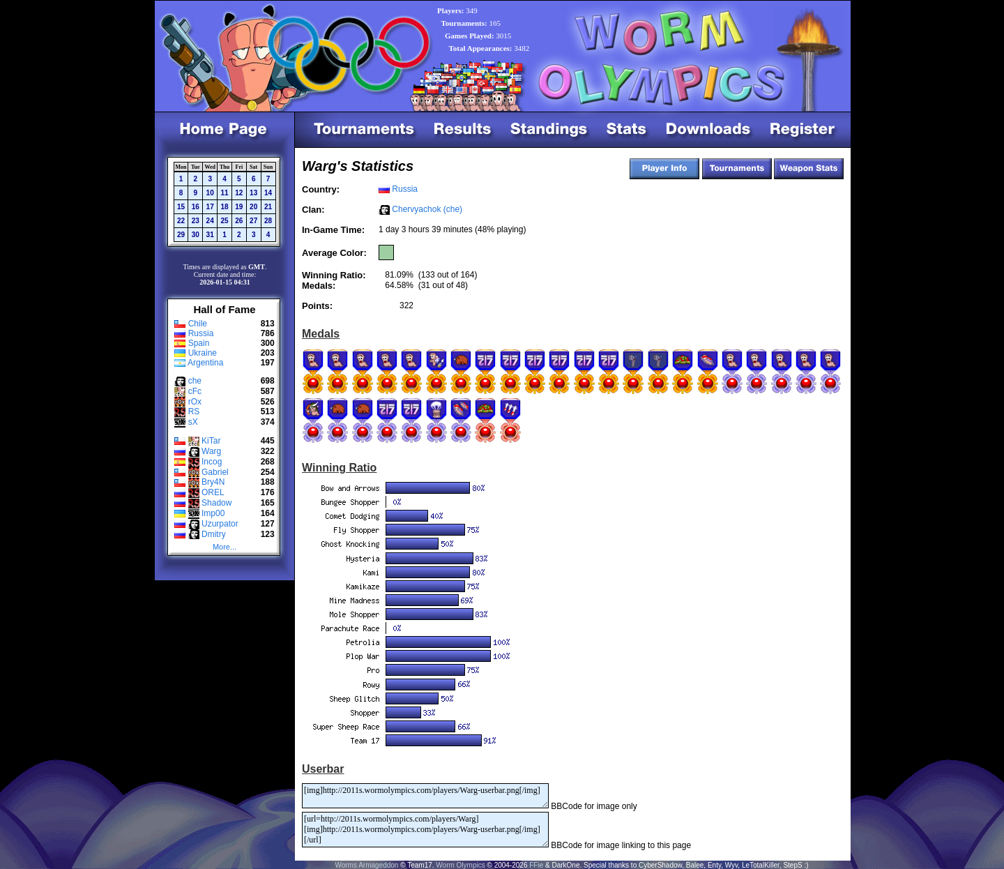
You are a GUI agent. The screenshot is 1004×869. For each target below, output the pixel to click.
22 (181, 221)
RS (194, 411)
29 (181, 235)
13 (253, 193)
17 (210, 207)
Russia (201, 333)
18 (224, 207)
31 (210, 235)
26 (239, 221)
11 (224, 193)
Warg (211, 451)
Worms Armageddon (366, 865)
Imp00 (213, 513)
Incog (211, 462)
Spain (199, 343)
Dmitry (213, 534)
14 (268, 193)
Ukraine (202, 353)
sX (193, 422)
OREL (213, 492)
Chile (197, 323)
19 (239, 207)
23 (195, 221)
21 (268, 207)
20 (253, 207)
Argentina (205, 363)
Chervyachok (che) (427, 209)
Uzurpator (219, 524)
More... (224, 547)
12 (239, 193)
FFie (536, 865)
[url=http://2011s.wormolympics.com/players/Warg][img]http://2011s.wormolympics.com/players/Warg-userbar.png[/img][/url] (425, 829)
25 (224, 221)
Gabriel (215, 472)
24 (210, 221)
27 (253, 221)
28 (268, 221)
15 (181, 207)
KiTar (210, 441)
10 (210, 193)
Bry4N (213, 482)
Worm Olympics (460, 865)
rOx (194, 402)
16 (195, 207)
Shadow (216, 503)
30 (195, 235)
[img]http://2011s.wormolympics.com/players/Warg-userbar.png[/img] (425, 795)
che (194, 381)
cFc (194, 391)
